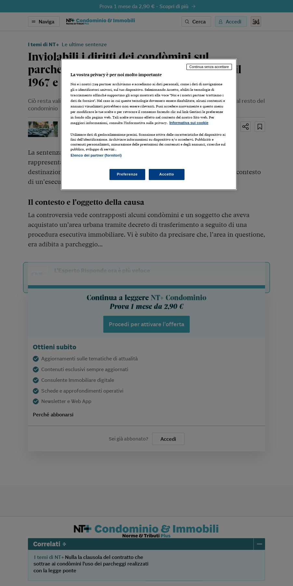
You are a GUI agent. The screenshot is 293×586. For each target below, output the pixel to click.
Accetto (166, 174)
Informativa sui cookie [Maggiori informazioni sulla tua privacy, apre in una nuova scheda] (188, 123)
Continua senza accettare (209, 67)
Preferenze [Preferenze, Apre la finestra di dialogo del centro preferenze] (127, 174)
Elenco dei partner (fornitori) (95, 155)
